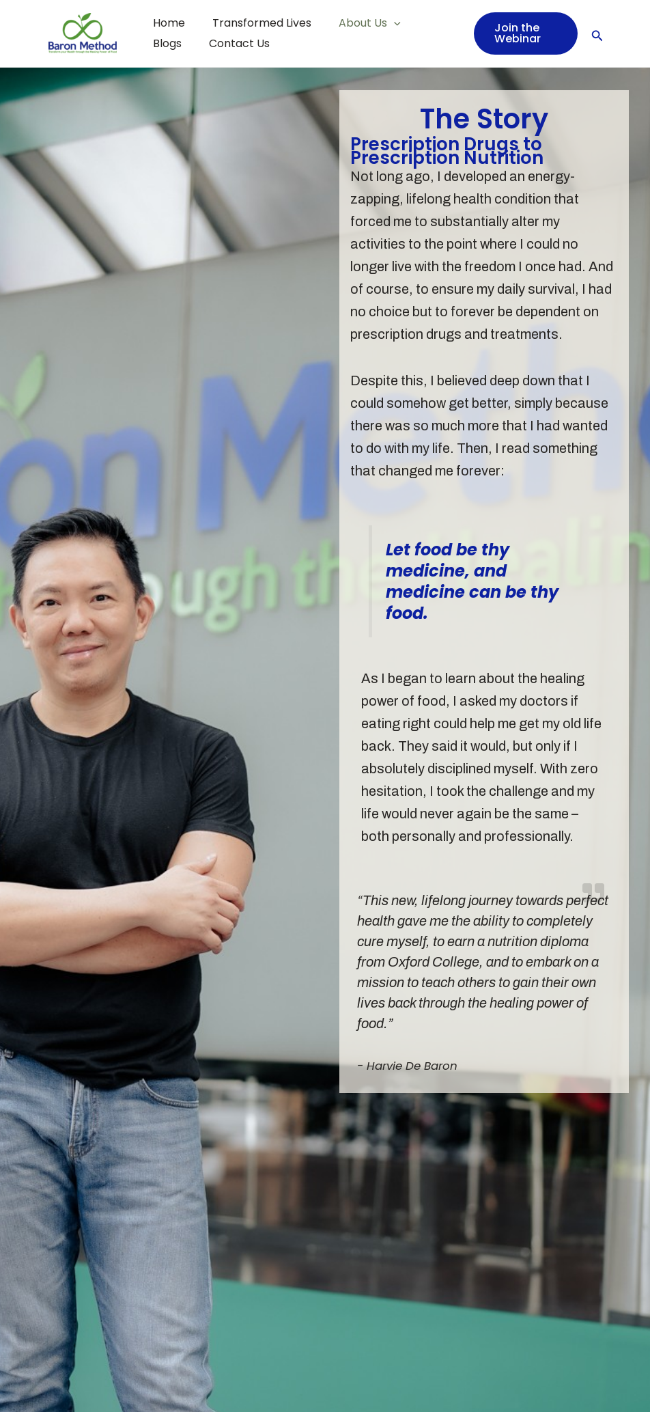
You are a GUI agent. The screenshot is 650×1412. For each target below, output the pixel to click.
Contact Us (180, 43)
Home (166, 23)
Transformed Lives (253, 23)
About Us (356, 23)
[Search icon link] (597, 33)
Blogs (423, 23)
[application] (380, 23)
